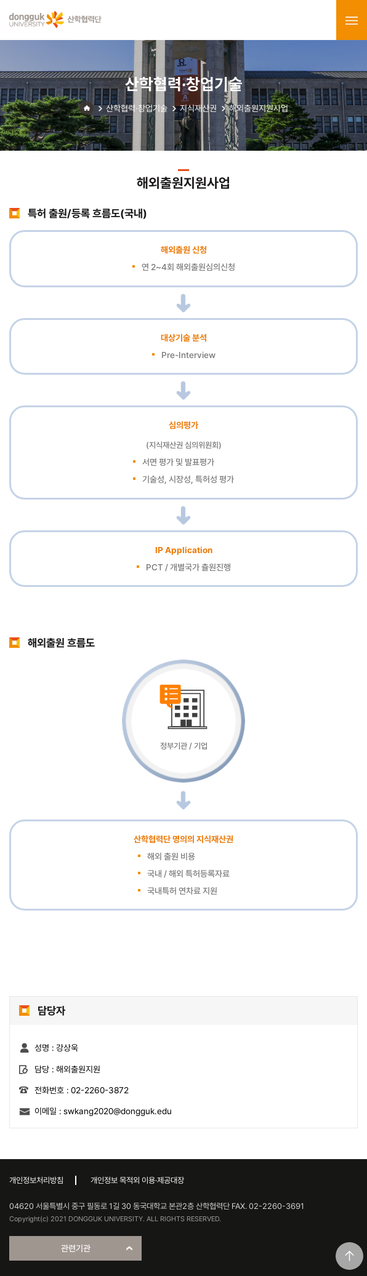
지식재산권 (198, 108)
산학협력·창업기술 (136, 108)
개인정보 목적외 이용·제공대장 (137, 1180)
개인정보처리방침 (36, 1180)
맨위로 (349, 1256)
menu (351, 20)
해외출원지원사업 (258, 108)
